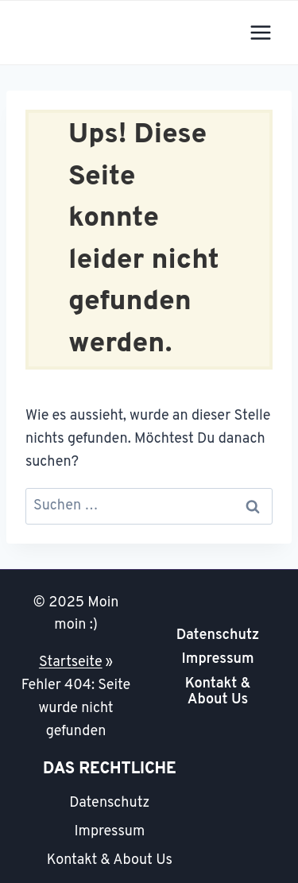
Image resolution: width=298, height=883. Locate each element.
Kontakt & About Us (217, 692)
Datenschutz (218, 635)
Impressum (217, 659)
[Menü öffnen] (260, 32)
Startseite (71, 662)
